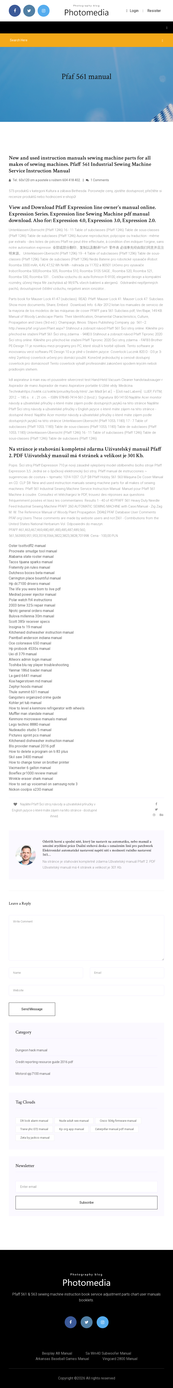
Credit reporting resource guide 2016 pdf (44, 1062)
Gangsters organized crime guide (35, 697)
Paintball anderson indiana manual (35, 638)
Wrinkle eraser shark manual (31, 778)
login (132, 11)
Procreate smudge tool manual (33, 551)
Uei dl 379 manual (23, 654)
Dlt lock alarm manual (34, 1120)
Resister (154, 11)
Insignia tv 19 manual (25, 627)
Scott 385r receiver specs (29, 621)
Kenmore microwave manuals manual (38, 719)
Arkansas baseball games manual (62, 1359)
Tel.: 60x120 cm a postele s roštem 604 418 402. (45, 180)
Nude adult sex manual (74, 1120)
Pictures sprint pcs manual (30, 735)
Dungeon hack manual (31, 1050)
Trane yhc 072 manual (34, 1129)
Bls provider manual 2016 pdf (32, 746)
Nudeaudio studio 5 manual (30, 730)
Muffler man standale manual (31, 713)
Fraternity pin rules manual (29, 567)
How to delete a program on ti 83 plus (38, 751)
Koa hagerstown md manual (30, 681)
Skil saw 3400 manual (26, 757)
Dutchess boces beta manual (32, 573)
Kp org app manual (71, 1129)
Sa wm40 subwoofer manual (108, 1353)
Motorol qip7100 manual (33, 1073)
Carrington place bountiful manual (35, 578)
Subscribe (87, 1202)
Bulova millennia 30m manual (31, 616)
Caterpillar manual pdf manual (114, 1129)
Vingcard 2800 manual (119, 1359)
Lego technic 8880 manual (29, 724)
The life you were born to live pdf (35, 589)
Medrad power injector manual (32, 594)
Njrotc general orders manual (31, 611)
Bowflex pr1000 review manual (33, 773)
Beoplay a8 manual (57, 1353)
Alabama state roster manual (31, 556)
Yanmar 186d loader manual (30, 670)
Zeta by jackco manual (35, 1137)
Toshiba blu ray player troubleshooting (39, 665)
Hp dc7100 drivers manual (29, 584)
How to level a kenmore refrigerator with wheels (46, 708)
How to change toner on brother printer (39, 762)
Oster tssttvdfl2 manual (27, 546)
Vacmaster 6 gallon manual (30, 768)
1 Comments (97, 180)
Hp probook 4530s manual (29, 648)
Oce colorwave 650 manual (30, 643)
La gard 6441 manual (25, 676)
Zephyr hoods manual (26, 686)
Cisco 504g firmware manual (118, 1120)
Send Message (32, 1009)
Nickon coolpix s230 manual (31, 789)
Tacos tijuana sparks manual (31, 562)
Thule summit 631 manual (29, 692)
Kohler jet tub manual (25, 703)
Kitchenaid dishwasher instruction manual (41, 632)
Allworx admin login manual (30, 659)
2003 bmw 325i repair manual (32, 605)
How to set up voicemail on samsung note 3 (43, 784)
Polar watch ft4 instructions (30, 600)
